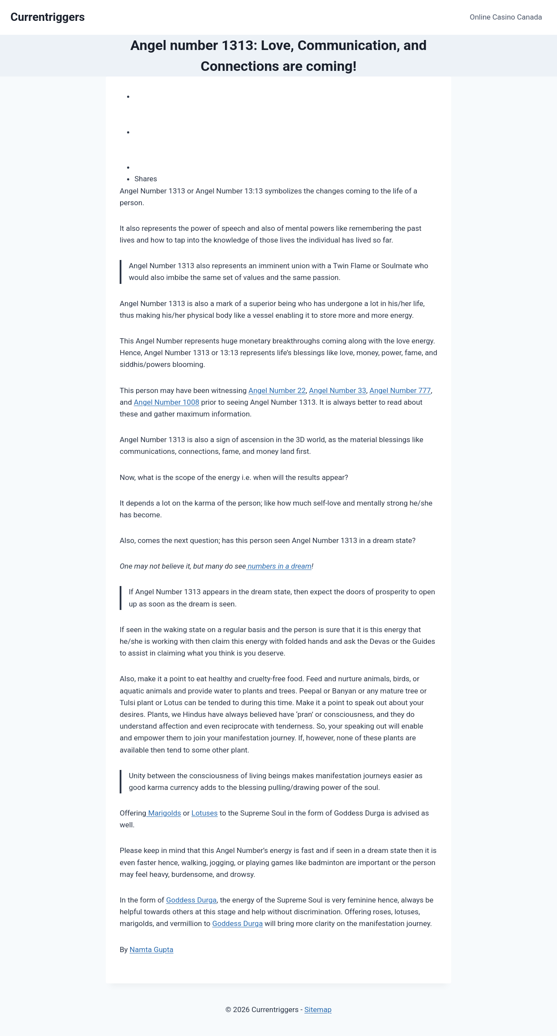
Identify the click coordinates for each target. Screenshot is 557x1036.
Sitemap (318, 1009)
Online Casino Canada (506, 17)
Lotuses (204, 813)
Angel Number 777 (400, 390)
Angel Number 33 (337, 390)
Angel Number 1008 (166, 402)
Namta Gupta (152, 949)
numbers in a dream (278, 566)
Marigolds (163, 813)
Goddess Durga (191, 900)
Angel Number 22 (276, 390)
